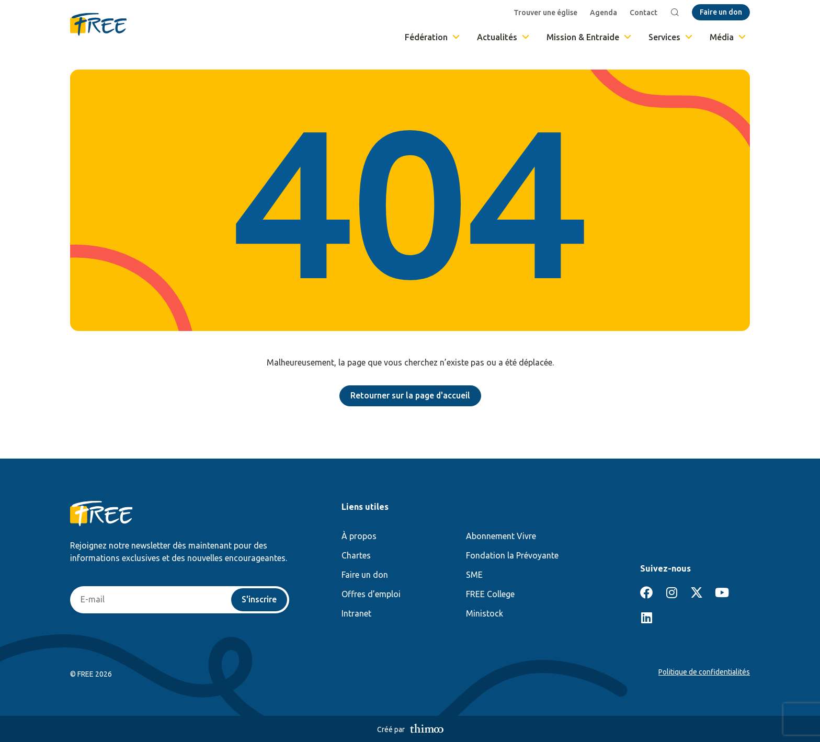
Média (728, 37)
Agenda (603, 12)
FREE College (490, 594)
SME (474, 574)
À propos (359, 536)
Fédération (433, 37)
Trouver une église (545, 12)
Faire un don (364, 574)
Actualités (504, 37)
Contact (643, 12)
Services (671, 37)
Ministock (484, 613)
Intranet (356, 613)
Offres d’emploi (371, 594)
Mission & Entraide (589, 37)
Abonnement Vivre (501, 536)
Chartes (356, 555)
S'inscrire (259, 599)
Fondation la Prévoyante (512, 555)
